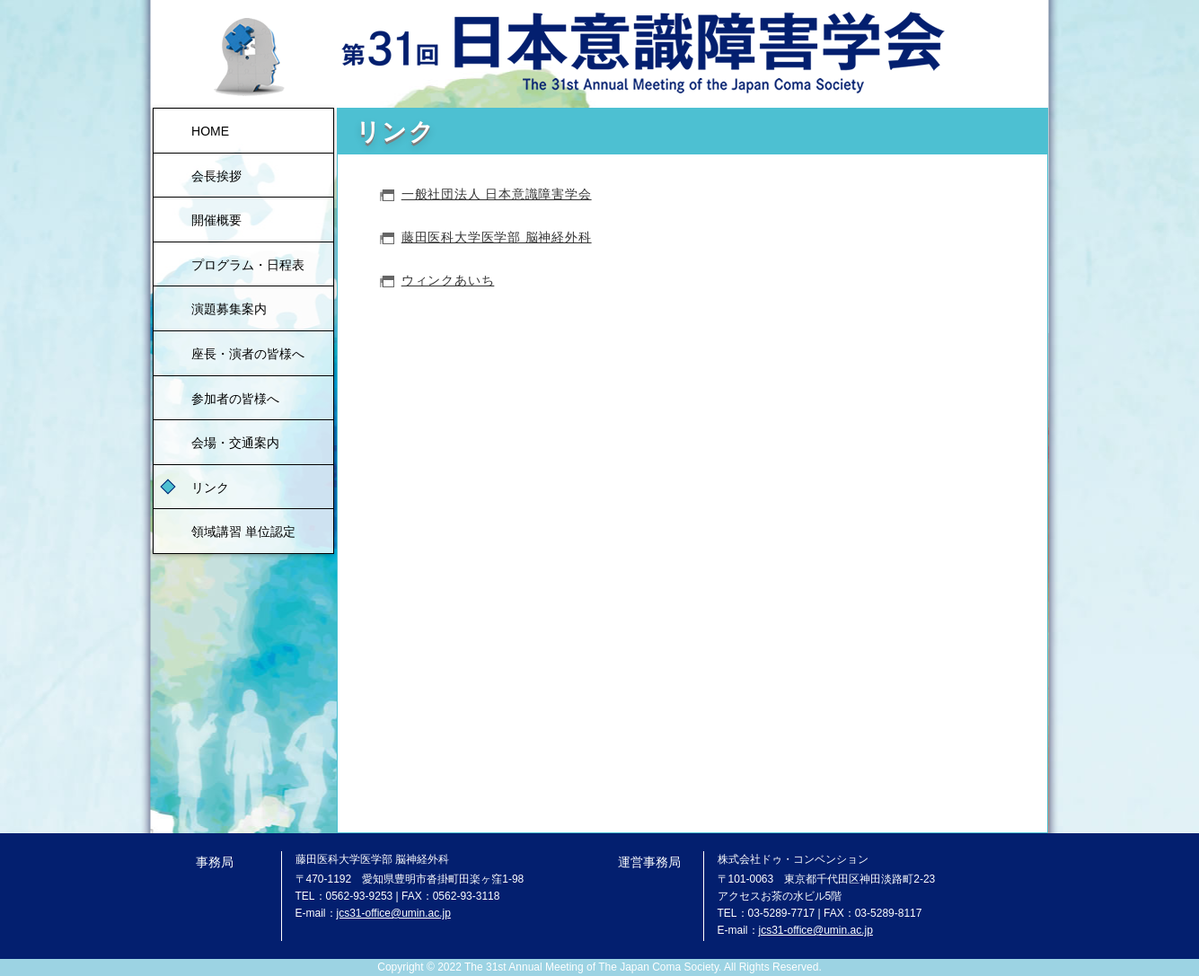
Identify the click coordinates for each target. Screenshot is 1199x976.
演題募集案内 (229, 309)
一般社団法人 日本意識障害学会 (496, 194)
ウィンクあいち (448, 280)
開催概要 (216, 220)
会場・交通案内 (235, 442)
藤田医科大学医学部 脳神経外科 (496, 237)
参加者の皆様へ (235, 398)
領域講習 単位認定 (243, 531)
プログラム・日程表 (247, 265)
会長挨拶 (216, 176)
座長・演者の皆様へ (247, 354)
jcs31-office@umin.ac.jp (394, 913)
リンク (210, 487)
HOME (210, 131)
